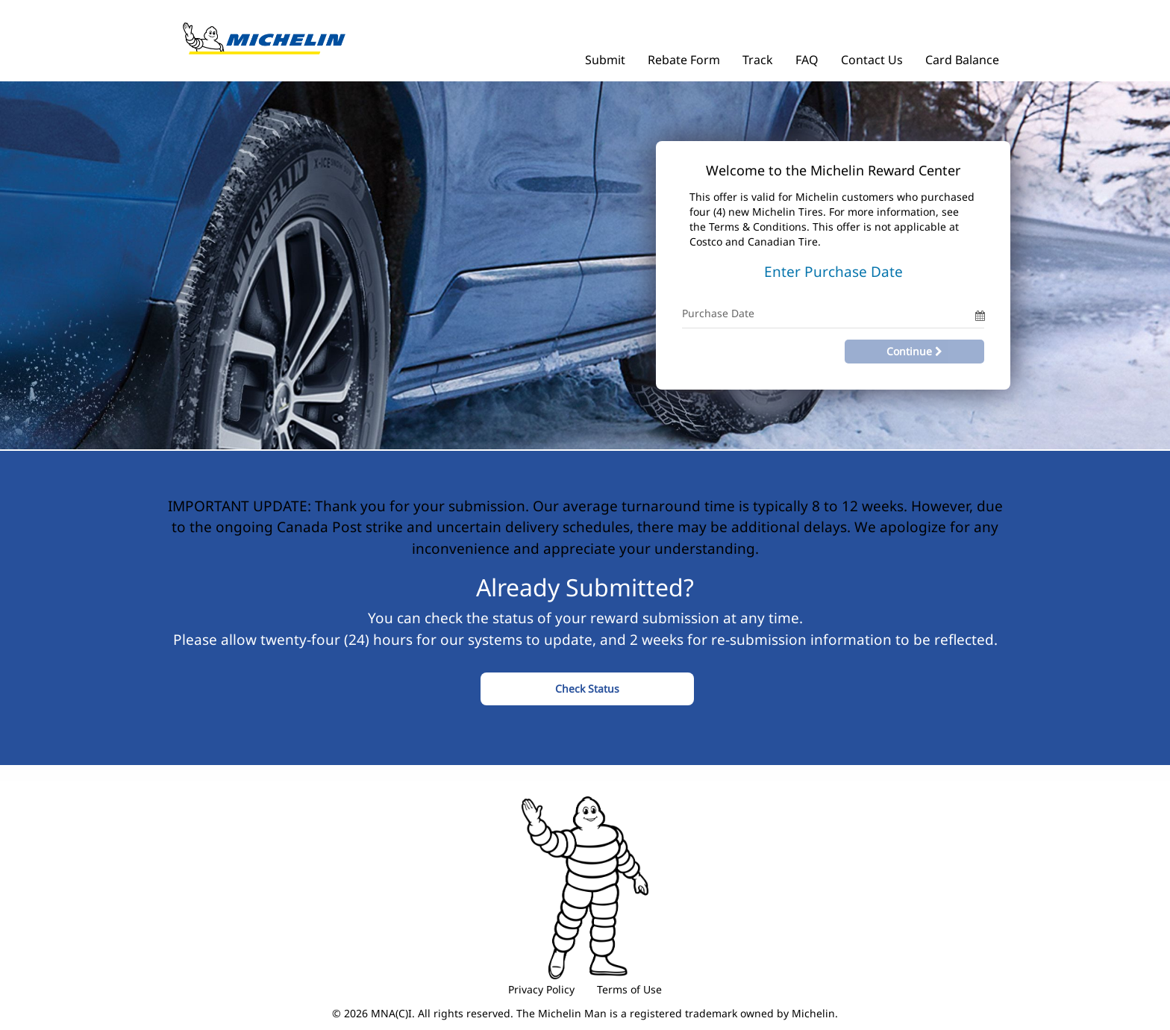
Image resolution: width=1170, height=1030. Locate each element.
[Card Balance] (962, 56)
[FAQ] (807, 56)
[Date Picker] (979, 313)
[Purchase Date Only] (828, 313)
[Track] (757, 56)
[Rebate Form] (683, 56)
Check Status (587, 688)
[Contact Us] (872, 56)
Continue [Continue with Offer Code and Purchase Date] (914, 351)
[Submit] (605, 56)
